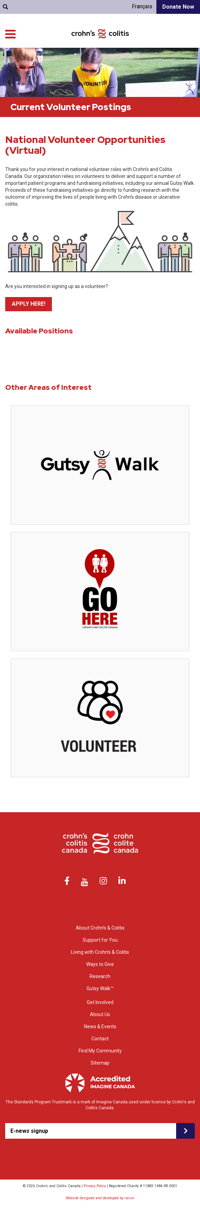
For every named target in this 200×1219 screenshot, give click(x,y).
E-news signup (29, 1131)
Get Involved (183, 65)
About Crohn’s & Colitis (100, 928)
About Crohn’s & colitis (41, 58)
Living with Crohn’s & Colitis (140, 58)
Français (142, 6)
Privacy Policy (95, 1186)
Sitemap (100, 1063)
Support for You (88, 58)
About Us (100, 1014)
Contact (100, 1038)
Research (186, 58)
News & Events (100, 1026)
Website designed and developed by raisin (100, 1198)
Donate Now (178, 6)
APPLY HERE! (28, 304)
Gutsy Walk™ (100, 988)
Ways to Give (151, 65)
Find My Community (45, 41)
